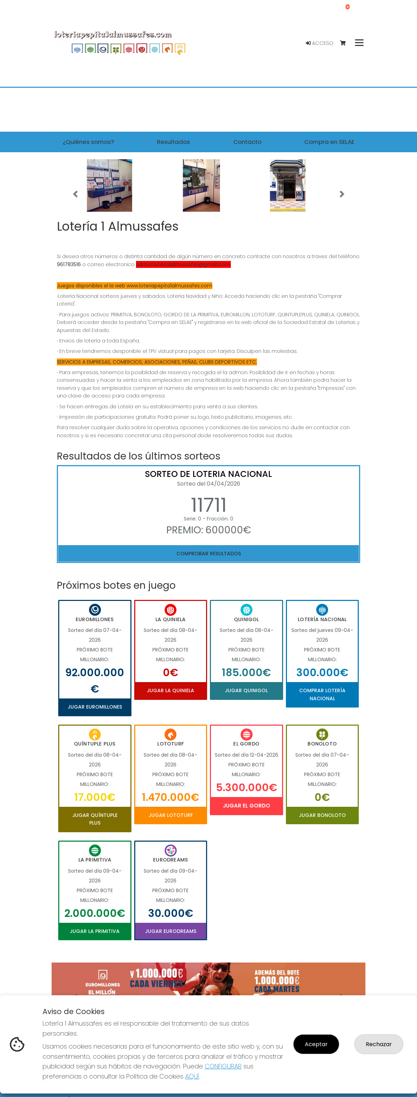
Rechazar (379, 1044)
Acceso (319, 43)
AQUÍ (192, 1076)
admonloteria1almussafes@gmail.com (183, 264)
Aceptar (316, 1044)
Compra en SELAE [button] (329, 142)
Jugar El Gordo (246, 805)
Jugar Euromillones (95, 706)
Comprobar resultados (208, 553)
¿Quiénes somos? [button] (88, 142)
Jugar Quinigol (246, 690)
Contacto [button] (247, 142)
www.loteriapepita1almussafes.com (169, 285)
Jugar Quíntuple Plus (94, 819)
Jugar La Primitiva (95, 931)
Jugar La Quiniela (170, 690)
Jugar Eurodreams (170, 931)
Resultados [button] (173, 142)
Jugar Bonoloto (322, 815)
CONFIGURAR (223, 1066)
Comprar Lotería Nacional (322, 694)
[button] (75, 194)
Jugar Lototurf (171, 815)
